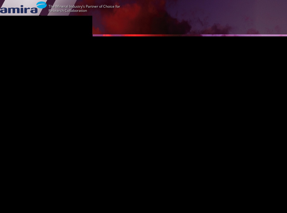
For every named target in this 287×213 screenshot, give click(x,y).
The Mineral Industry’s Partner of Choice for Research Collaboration (84, 8)
